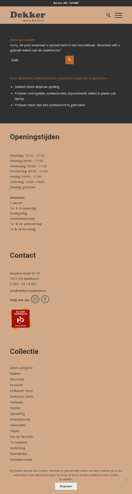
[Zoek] (106, 15)
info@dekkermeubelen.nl (28, 291)
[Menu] (116, 15)
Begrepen (66, 486)
